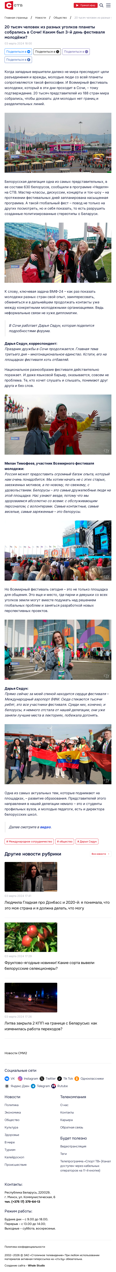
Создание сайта (15, 1265)
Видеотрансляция (73, 1146)
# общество (64, 841)
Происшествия (15, 1165)
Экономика (13, 1112)
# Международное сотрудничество (29, 841)
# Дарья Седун (87, 841)
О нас (64, 1105)
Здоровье (12, 1135)
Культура (11, 1127)
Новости (40, 17)
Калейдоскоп (14, 1157)
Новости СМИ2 (16, 1053)
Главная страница (16, 17)
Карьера (66, 1120)
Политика (12, 1105)
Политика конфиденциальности (25, 1246)
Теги (63, 1154)
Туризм (10, 1150)
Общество (60, 17)
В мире (10, 1142)
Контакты (67, 1112)
